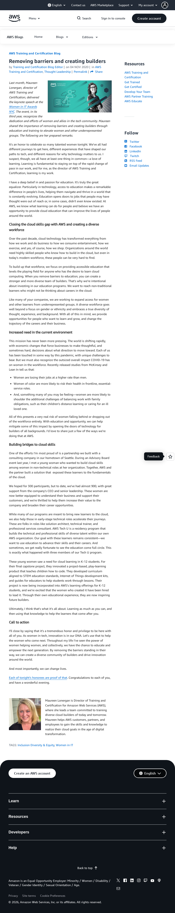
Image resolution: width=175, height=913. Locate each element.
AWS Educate (133, 101)
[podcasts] (159, 881)
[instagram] (138, 881)
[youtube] (152, 881)
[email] (118, 889)
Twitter (131, 141)
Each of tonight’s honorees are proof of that (38, 677)
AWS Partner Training (138, 96)
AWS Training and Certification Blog (34, 53)
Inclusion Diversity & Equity (36, 745)
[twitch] (145, 881)
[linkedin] (132, 881)
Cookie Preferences (52, 895)
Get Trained (132, 82)
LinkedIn (132, 151)
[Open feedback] (170, 456)
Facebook (133, 146)
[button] (168, 5)
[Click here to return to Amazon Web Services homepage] (14, 20)
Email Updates (136, 165)
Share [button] (96, 71)
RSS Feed (133, 160)
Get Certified (133, 87)
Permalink (80, 71)
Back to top (87, 868)
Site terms (29, 895)
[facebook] (125, 881)
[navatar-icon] (164, 5)
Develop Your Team (137, 91)
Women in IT (64, 745)
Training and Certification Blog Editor (38, 67)
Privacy (13, 895)
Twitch (131, 156)
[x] (118, 881)
